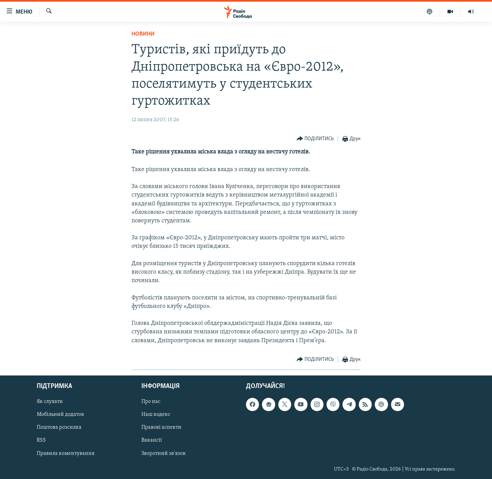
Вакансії (151, 440)
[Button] (315, 139)
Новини (143, 34)
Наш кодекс (155, 414)
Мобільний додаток (60, 414)
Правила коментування (65, 453)
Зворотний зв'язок (163, 453)
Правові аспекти (161, 427)
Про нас (150, 401)
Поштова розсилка (59, 427)
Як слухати (50, 401)
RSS (41, 440)
